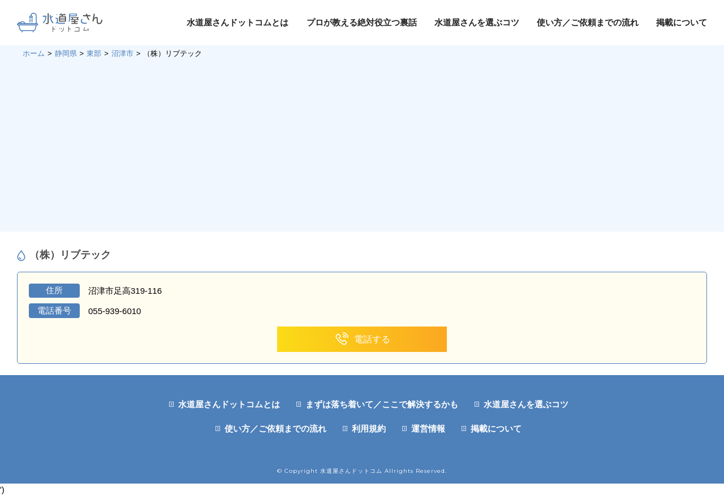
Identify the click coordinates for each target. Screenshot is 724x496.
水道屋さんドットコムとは (237, 22)
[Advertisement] (362, 144)
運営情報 (428, 428)
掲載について (681, 22)
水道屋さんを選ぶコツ (476, 22)
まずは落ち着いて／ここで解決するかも (381, 404)
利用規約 (369, 428)
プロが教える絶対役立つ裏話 (362, 22)
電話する (362, 339)
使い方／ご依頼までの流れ (588, 22)
